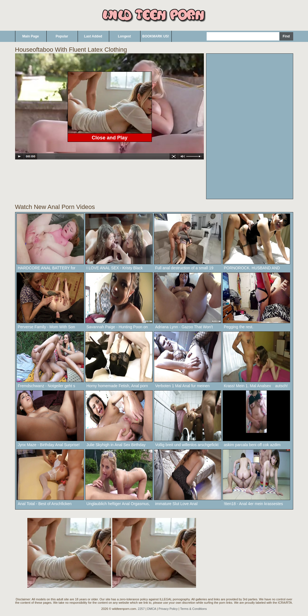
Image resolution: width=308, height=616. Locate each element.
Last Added (93, 36)
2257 (141, 608)
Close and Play (109, 138)
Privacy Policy (168, 608)
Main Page (30, 36)
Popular (62, 36)
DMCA (151, 608)
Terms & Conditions (193, 608)
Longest (124, 36)
